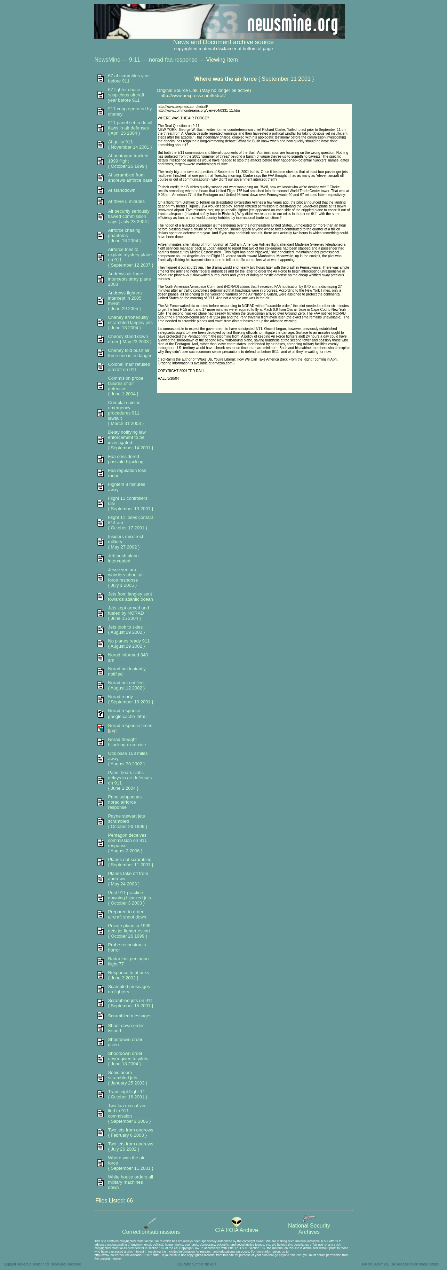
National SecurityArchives (309, 1226)
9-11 (134, 60)
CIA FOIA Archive (236, 1227)
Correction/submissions (151, 1229)
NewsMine (107, 60)
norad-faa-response (173, 60)
